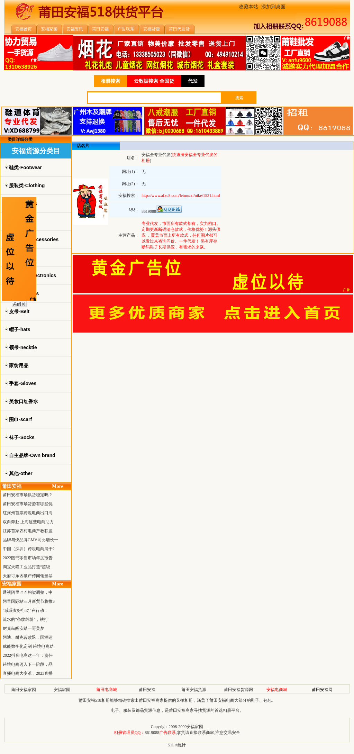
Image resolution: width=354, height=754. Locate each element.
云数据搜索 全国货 (154, 81)
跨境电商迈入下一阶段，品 (28, 664)
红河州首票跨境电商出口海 (28, 512)
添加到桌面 (273, 6)
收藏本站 (248, 6)
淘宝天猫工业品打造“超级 (26, 566)
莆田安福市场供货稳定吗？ (28, 494)
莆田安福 (147, 689)
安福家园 (62, 689)
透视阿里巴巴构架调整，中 (28, 592)
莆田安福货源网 (238, 689)
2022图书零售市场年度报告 (28, 557)
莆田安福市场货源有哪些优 (28, 503)
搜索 (239, 98)
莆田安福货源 (193, 689)
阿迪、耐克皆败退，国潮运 (28, 637)
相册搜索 (110, 81)
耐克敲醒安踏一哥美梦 (23, 628)
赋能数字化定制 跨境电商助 (28, 646)
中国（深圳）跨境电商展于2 (29, 548)
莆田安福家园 (23, 689)
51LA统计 (177, 745)
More (57, 486)
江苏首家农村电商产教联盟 (28, 530)
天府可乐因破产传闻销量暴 (28, 575)
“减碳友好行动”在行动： (25, 610)
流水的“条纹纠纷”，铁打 (25, 619)
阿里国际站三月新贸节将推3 (29, 601)
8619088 (152, 732)
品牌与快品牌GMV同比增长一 (30, 539)
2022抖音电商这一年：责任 (28, 655)
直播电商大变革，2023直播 (28, 673)
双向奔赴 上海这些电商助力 (28, 521)
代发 (193, 81)
